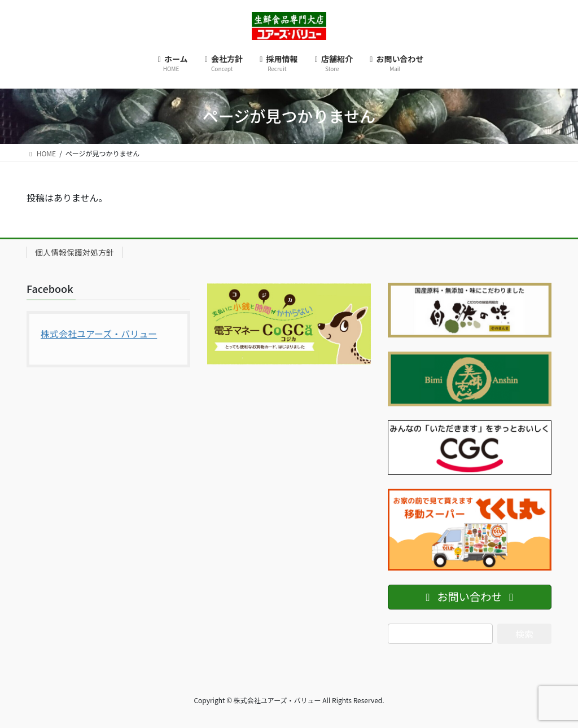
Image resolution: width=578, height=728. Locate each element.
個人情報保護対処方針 (74, 252)
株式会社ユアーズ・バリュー (99, 333)
